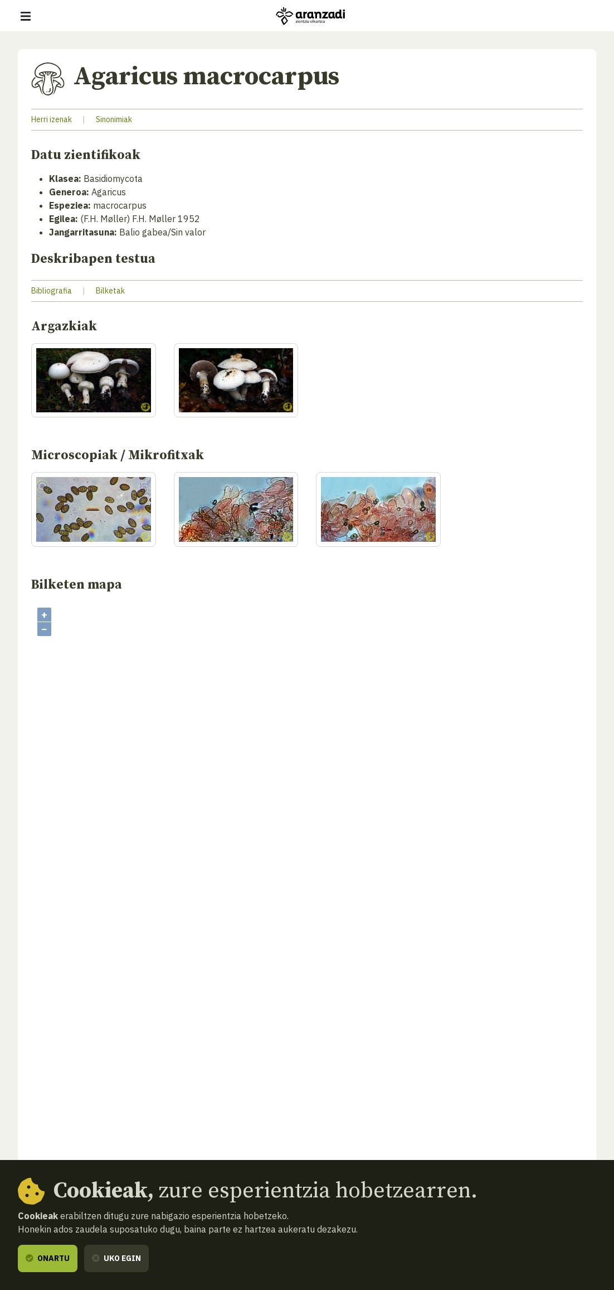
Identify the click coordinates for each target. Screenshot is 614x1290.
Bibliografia (51, 291)
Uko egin (116, 1258)
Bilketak (110, 291)
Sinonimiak (114, 119)
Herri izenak (51, 119)
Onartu (48, 1258)
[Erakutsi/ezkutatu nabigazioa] (25, 16)
